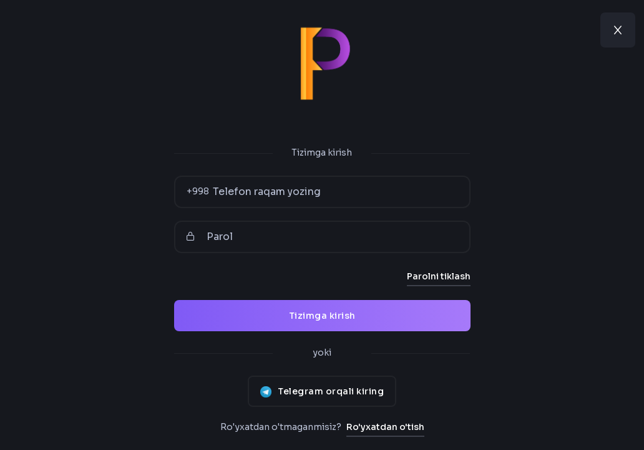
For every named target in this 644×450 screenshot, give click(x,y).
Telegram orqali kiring (322, 391)
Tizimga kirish (322, 315)
